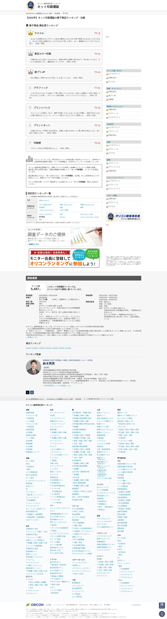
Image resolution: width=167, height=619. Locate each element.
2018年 (68, 348)
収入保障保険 (124, 503)
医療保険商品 (122, 489)
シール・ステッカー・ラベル (89, 217)
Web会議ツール (103, 496)
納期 (81, 207)
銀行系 (29, 495)
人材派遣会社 (102, 475)
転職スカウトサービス (105, 429)
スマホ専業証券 (31, 472)
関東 (111, 562)
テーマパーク (102, 576)
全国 (110, 570)
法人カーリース (102, 487)
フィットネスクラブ (79, 563)
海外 (58, 584)
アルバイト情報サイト (105, 421)
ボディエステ (102, 524)
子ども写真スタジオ (57, 517)
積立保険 (120, 531)
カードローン (31, 492)
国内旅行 (55, 565)
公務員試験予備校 (78, 548)
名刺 (61, 214)
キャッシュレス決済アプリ (36, 509)
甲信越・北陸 (85, 438)
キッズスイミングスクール (81, 571)
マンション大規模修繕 (34, 546)
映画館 (99, 559)
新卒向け (102, 510)
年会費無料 (31, 500)
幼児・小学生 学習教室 (80, 497)
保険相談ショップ (32, 452)
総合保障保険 (122, 523)
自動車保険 (30, 413)
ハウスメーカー (33, 590)
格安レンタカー (56, 472)
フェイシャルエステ (104, 521)
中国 (137, 432)
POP (40, 219)
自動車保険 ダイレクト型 (126, 464)
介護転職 (100, 438)
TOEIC (76, 528)
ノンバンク (38, 495)
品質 (61, 207)
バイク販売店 (55, 494)
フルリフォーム (33, 563)
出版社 (54, 531)
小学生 (89, 491)
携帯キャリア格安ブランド (127, 415)
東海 (35, 543)
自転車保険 (30, 429)
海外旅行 (63, 565)
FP (75, 523)
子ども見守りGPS (56, 553)
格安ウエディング (103, 539)
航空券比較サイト (56, 568)
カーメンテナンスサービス (60, 508)
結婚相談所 (101, 541)
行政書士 (77, 531)
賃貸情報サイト (31, 551)
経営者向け (103, 501)
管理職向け (103, 504)
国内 (53, 584)
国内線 (54, 576)
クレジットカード (32, 497)
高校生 (76, 491)
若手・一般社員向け (106, 507)
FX (27, 489)
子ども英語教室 (78, 509)
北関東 (36, 582)
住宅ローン (30, 486)
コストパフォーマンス (46, 210)
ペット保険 (30, 438)
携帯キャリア (122, 413)
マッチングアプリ (103, 550)
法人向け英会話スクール (81, 551)
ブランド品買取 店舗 (57, 536)
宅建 (75, 525)
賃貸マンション (31, 554)
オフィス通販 (55, 542)
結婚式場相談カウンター (106, 544)
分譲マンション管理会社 (35, 540)
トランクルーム (56, 452)
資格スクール (77, 537)
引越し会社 (54, 463)
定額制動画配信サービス (59, 514)
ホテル (52, 587)
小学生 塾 (75, 477)
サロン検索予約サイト (105, 527)
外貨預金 (29, 483)
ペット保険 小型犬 (124, 483)
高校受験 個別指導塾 (79, 446)
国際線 (60, 576)
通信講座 (75, 520)
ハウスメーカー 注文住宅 (34, 574)
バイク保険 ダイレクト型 (126, 469)
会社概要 (48, 605)
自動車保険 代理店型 (125, 467)
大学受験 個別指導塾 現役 (81, 418)
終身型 (121, 492)
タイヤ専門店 (77, 597)
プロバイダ (121, 427)
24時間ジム (76, 565)
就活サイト (101, 415)
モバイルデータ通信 (124, 418)
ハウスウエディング (104, 536)
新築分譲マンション (33, 568)
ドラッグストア (78, 586)
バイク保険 (30, 421)
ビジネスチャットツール (106, 493)
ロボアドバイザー (32, 520)
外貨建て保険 (122, 517)
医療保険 (29, 444)
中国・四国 (43, 585)
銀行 (29, 469)
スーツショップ (78, 591)
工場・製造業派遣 (103, 449)
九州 (45, 543)
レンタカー (54, 469)
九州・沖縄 (78, 444)
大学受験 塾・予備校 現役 (81, 413)
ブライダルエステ (103, 519)
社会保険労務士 (86, 528)
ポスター (62, 217)
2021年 (48, 348)
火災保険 (29, 432)
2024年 (28, 348)
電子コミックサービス (58, 522)
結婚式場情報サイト (104, 547)
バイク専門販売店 (58, 497)
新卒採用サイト (102, 462)
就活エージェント (103, 413)
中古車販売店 (55, 483)
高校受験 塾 (76, 432)
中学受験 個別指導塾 (79, 466)
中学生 (82, 491)
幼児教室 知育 (77, 500)
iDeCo (119, 549)
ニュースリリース (58, 605)
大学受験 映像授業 (79, 429)
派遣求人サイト (102, 452)
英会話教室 (76, 514)
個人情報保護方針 (71, 605)
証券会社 (30, 467)
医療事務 (81, 523)
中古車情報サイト (56, 480)
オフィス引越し (56, 539)
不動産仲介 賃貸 (32, 548)
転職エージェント (103, 432)
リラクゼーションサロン (81, 568)
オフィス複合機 (56, 545)
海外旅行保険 (31, 435)
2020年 (55, 348)
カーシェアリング (56, 466)
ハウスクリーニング (57, 424)
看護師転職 (101, 435)
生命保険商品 (122, 497)
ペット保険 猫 (122, 486)
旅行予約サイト (56, 562)
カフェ (52, 511)
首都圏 (29, 543)
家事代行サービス (56, 421)
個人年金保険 (122, 525)
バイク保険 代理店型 (125, 472)
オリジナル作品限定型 (60, 528)
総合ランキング (44, 200)
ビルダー (30, 579)
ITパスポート (85, 534)
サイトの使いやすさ (45, 204)
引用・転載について (96, 605)
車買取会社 (54, 477)
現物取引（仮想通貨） (35, 514)
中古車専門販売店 (58, 486)
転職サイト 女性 (103, 427)
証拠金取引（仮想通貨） (36, 517)
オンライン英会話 (78, 517)
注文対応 (42, 207)
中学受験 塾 (76, 460)
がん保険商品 (122, 506)
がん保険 (29, 446)
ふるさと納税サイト (57, 449)
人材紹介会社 (102, 471)
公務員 (76, 534)
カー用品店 (76, 594)
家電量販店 (76, 583)
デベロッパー (32, 593)
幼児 (75, 511)
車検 (51, 505)
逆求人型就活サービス (105, 418)
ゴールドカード (33, 506)
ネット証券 (30, 461)
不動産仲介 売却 (32, 529)
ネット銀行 (30, 478)
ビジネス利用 (57, 590)
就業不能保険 (122, 511)
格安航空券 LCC (56, 573)
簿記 (80, 525)
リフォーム (30, 560)
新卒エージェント (103, 466)
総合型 (54, 525)
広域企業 (122, 438)
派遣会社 (100, 446)
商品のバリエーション (87, 204)
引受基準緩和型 (125, 495)
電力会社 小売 (55, 550)
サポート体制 (64, 210)
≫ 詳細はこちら (32, 337)
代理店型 (30, 418)
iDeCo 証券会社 (32, 475)
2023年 (35, 348)
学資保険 (29, 449)
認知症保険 (121, 514)
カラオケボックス (103, 573)
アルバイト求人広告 (104, 478)
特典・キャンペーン (66, 204)
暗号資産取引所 (31, 511)
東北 (31, 582)
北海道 (76, 435)
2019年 (62, 348)
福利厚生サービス (56, 548)
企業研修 (100, 498)
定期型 (128, 492)
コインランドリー (56, 427)
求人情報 (107, 605)
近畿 (40, 543)
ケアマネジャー (88, 531)
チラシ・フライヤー (45, 214)
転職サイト (101, 424)
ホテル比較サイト (56, 570)
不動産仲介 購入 (32, 534)
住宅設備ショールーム (34, 557)
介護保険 (120, 520)
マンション (31, 532)
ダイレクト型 (32, 415)
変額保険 (120, 528)
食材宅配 (53, 429)
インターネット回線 (124, 441)
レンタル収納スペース (60, 455)
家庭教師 (75, 494)
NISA (28, 464)
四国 (120, 435)
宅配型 (54, 460)
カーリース (54, 474)
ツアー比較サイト (56, 579)
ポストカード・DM (86, 214)
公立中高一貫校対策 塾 (80, 472)
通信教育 (75, 488)
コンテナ (55, 458)
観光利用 (55, 593)
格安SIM (122, 424)
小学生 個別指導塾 (79, 483)
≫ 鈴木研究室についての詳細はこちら (57, 386)
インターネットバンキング (36, 481)
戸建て (39, 532)
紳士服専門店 (77, 588)
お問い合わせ (83, 605)
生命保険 (29, 441)
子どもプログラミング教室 (82, 554)
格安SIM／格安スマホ (125, 421)
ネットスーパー (56, 441)
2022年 (41, 348)
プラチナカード (127, 577)
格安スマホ (131, 424)
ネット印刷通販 (102, 490)
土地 (45, 532)
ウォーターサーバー (57, 413)
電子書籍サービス (56, 519)
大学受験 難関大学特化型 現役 (83, 424)
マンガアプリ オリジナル (59, 533)
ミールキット (55, 435)
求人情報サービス (103, 455)
